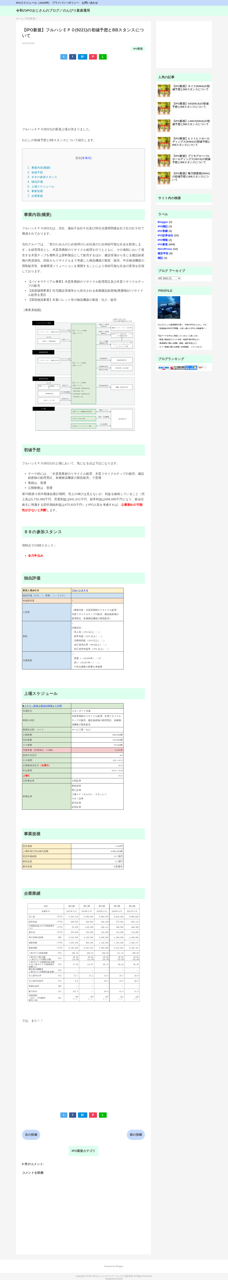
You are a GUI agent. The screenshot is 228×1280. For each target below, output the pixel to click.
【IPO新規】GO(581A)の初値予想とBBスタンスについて (190, 105)
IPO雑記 (163, 226)
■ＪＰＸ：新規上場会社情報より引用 (42, 705)
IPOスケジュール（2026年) (33, 2)
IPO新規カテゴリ (83, 1151)
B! (82, 56)
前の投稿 (136, 1134)
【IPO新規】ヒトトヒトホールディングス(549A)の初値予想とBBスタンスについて (191, 141)
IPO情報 (163, 239)
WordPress (165, 248)
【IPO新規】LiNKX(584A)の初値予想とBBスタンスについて (191, 122)
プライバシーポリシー (65, 2)
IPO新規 (138, 48)
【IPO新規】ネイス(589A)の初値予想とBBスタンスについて (191, 88)
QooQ (120, 1279)
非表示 (86, 157)
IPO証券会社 (165, 235)
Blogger (163, 221)
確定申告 (163, 253)
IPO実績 (163, 230)
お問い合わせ (90, 2)
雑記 (160, 257)
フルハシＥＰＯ (80, 590)
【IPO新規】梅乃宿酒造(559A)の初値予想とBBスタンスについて (191, 176)
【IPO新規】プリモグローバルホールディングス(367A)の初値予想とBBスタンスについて (191, 159)
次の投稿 (31, 1134)
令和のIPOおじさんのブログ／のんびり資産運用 (53, 10)
